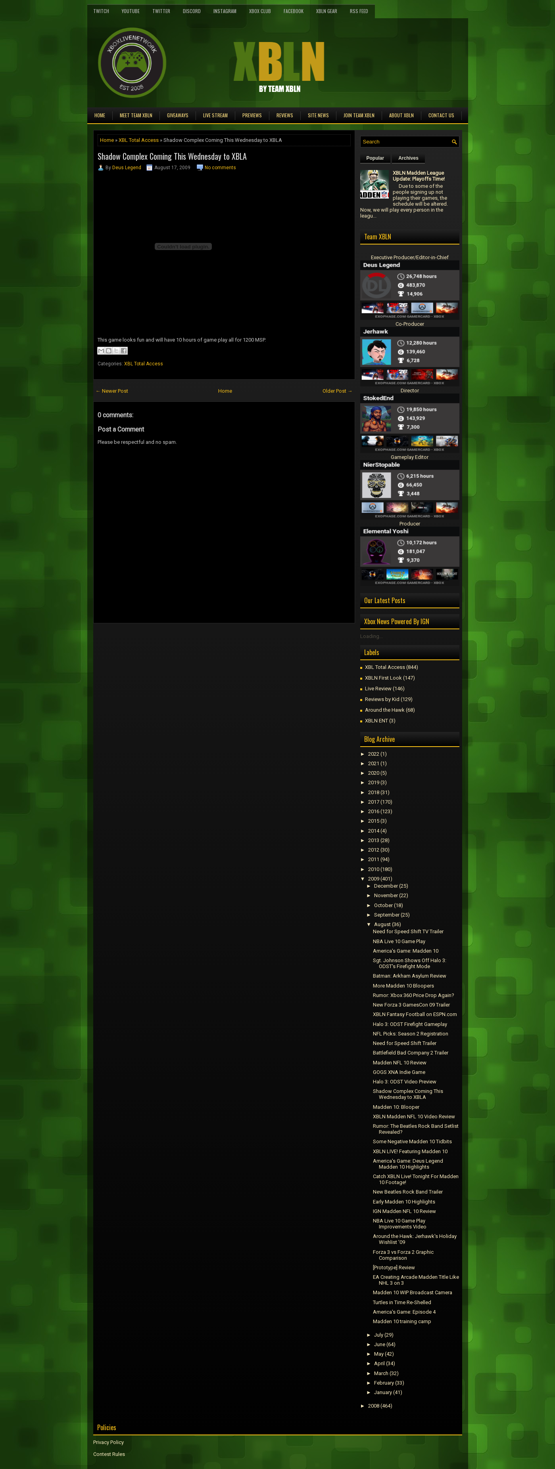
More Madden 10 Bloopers (403, 986)
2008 (373, 1406)
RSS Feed (359, 11)
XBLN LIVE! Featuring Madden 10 (410, 1151)
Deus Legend (126, 167)
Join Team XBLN (359, 115)
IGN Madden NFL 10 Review (404, 1211)
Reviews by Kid (382, 699)
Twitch (101, 11)
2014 (373, 831)
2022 (373, 754)
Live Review (378, 689)
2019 (373, 782)
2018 (373, 792)
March (381, 1373)
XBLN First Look (383, 678)
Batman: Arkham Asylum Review (409, 976)
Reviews (285, 115)
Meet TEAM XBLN (136, 115)
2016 (373, 811)
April (379, 1363)
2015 (373, 821)
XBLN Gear (326, 11)
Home (99, 115)
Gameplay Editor (409, 457)
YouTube (131, 11)
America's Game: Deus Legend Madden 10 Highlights (408, 1164)
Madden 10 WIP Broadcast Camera (412, 1292)
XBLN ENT (376, 721)
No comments (220, 167)
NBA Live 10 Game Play (399, 941)
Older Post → (338, 391)
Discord (192, 11)
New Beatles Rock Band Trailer (408, 1192)
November (386, 895)
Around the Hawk (385, 710)
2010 (373, 869)
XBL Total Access (139, 140)
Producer (409, 524)
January (383, 1392)
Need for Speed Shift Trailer (404, 1043)
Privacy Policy (108, 1442)
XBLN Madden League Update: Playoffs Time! (419, 176)
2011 (373, 859)
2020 (373, 773)
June (379, 1344)
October (383, 905)
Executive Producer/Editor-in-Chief (410, 257)
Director (410, 391)
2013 (373, 840)
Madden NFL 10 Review (399, 1063)
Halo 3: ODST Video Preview (404, 1082)
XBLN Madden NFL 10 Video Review (414, 1116)
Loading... (371, 636)
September (386, 915)
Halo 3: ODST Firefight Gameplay (410, 1024)
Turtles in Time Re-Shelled (402, 1302)
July (378, 1335)
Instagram (224, 11)
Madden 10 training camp (402, 1321)
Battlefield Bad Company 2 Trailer (410, 1053)
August (382, 924)
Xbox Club (260, 11)
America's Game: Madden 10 (405, 951)
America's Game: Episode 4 (404, 1312)
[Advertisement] (186, 641)
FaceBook (293, 11)
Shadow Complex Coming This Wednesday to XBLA (172, 156)
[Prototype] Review (394, 1267)
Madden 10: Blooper (396, 1107)
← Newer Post (112, 391)
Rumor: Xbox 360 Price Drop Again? (413, 995)
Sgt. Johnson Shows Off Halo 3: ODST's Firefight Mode (409, 963)
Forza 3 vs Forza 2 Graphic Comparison (403, 1255)
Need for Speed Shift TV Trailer (408, 931)
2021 (373, 763)
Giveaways (177, 115)
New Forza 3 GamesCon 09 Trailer (411, 1005)
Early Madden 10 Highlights (404, 1202)
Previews (252, 115)
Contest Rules (109, 1454)
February (384, 1383)
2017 (373, 802)
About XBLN (401, 115)
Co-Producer (410, 324)
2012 (373, 850)
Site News (318, 115)
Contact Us (441, 115)
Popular (375, 158)
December (386, 886)
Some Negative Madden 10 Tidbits (412, 1141)
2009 (373, 879)
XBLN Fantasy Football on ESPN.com (415, 1014)
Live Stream (215, 115)
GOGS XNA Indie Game (399, 1072)
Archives (408, 158)
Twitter (161, 11)
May (379, 1354)
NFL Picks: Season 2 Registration (410, 1034)
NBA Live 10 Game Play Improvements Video (399, 1224)
